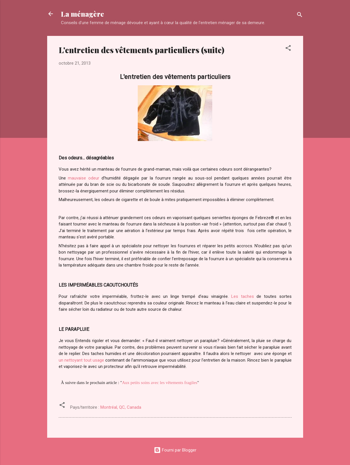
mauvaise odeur (83, 178)
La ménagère (82, 13)
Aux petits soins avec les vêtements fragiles (159, 382)
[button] (288, 49)
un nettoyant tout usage (81, 360)
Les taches (242, 296)
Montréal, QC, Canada (120, 407)
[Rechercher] (299, 15)
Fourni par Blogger (175, 450)
